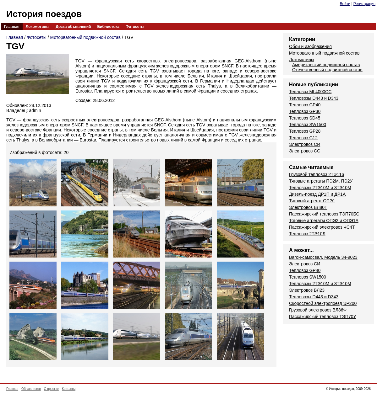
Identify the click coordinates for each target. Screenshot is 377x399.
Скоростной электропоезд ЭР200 (323, 303)
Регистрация (364, 4)
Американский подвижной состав (326, 64)
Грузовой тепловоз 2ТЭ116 (316, 174)
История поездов (44, 14)
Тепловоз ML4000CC (310, 91)
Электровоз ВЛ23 (307, 290)
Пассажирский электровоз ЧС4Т (322, 227)
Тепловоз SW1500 (307, 124)
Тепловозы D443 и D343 (313, 98)
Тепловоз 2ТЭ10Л (307, 233)
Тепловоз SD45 (304, 117)
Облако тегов (31, 389)
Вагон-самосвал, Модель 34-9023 (323, 257)
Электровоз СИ (304, 144)
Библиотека (108, 26)
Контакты (68, 389)
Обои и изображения (310, 46)
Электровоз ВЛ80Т (308, 207)
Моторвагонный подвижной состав (85, 37)
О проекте (51, 389)
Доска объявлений (73, 26)
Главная (11, 26)
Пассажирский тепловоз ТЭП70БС (324, 213)
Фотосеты (135, 26)
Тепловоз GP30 (304, 111)
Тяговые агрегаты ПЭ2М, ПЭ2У (320, 181)
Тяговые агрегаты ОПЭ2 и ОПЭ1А (323, 220)
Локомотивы (37, 26)
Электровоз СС (304, 150)
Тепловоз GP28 (304, 131)
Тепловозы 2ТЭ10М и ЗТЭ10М (320, 187)
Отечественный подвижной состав (327, 69)
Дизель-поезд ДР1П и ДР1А (317, 194)
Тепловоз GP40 (304, 104)
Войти (345, 4)
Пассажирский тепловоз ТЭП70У (322, 316)
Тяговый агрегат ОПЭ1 (312, 200)
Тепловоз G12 (303, 137)
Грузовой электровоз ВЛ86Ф (318, 309)
